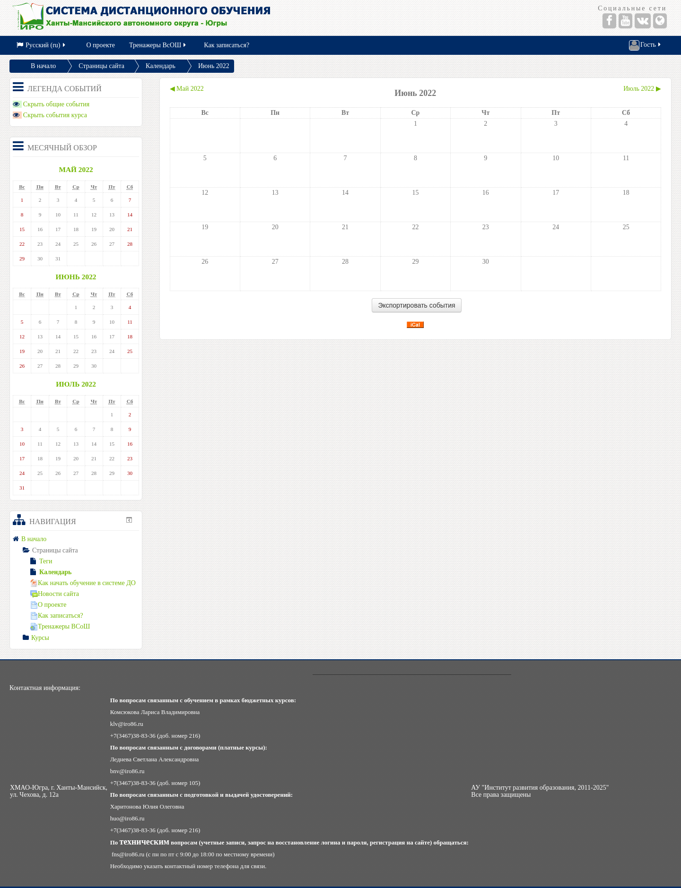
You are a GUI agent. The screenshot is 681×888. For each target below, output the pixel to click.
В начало (43, 65)
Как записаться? (226, 45)
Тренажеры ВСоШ (60, 626)
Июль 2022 (76, 384)
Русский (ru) (42, 45)
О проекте (101, 45)
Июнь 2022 (213, 65)
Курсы (40, 637)
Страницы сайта (101, 65)
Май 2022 (76, 169)
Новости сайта (54, 593)
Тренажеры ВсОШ (158, 45)
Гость (645, 45)
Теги (41, 561)
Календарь (160, 65)
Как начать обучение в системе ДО (83, 582)
